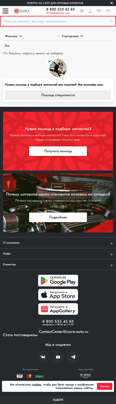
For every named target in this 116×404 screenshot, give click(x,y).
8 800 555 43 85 (60, 9)
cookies (36, 384)
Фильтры (13, 36)
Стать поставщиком (20, 335)
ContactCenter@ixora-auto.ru (63, 331)
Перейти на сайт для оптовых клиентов (55, 3)
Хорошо (104, 386)
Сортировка (72, 36)
